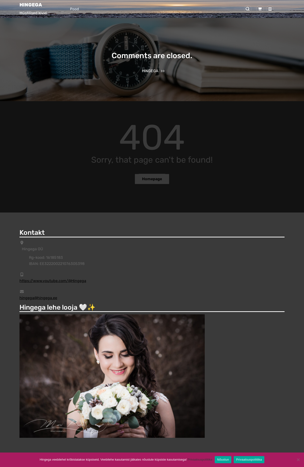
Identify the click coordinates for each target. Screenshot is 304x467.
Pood (74, 9)
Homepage (152, 179)
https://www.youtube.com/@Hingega (52, 280)
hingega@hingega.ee (38, 298)
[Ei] (298, 459)
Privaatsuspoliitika (200, 459)
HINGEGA (30, 5)
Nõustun (223, 459)
